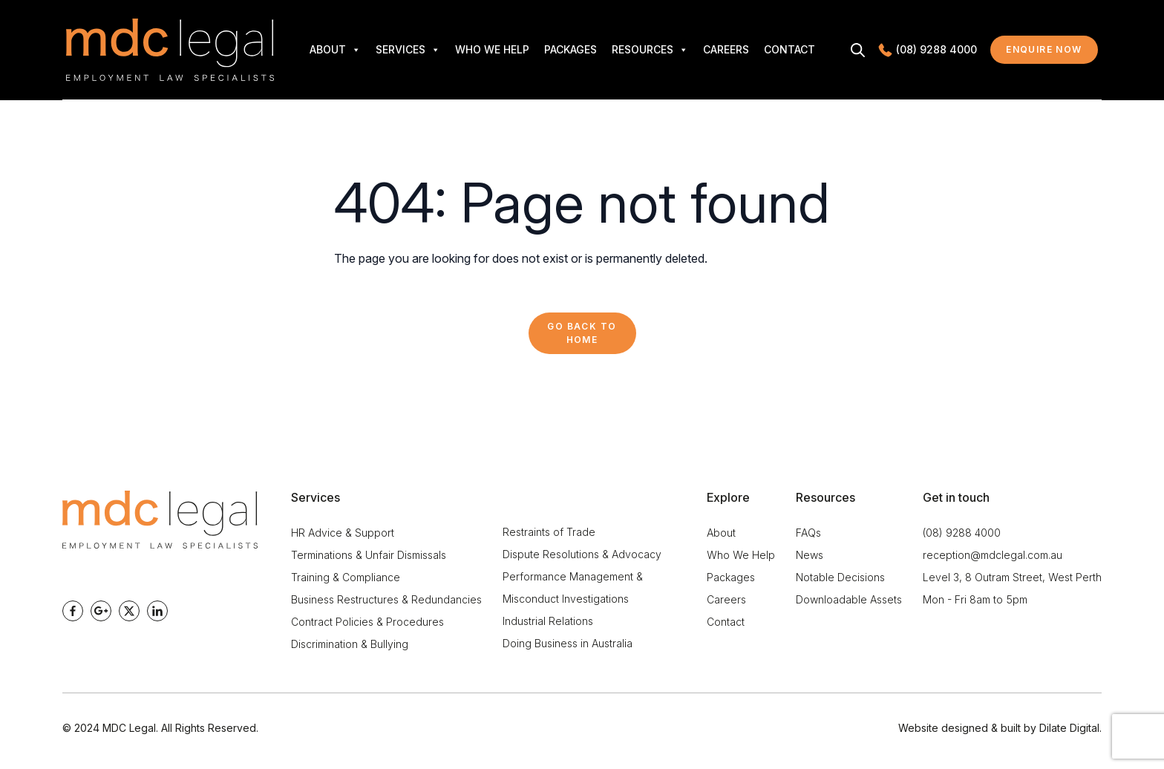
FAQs (808, 532)
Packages (570, 49)
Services (408, 50)
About (335, 50)
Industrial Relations (548, 621)
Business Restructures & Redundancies (386, 599)
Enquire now (1052, 53)
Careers (726, 49)
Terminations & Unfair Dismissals (368, 555)
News (809, 555)
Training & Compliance (345, 577)
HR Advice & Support (342, 532)
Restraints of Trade (549, 532)
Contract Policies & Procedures (367, 621)
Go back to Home (581, 333)
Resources (650, 50)
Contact (789, 49)
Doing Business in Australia (567, 643)
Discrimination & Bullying (349, 644)
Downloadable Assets (849, 599)
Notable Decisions (840, 577)
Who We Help (492, 49)
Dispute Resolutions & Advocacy (582, 554)
